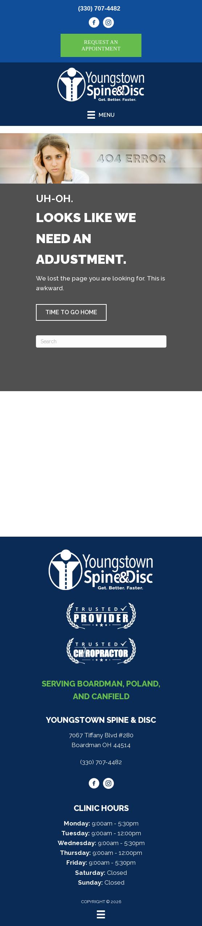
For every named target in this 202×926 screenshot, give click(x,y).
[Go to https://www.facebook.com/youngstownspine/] (93, 23)
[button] (71, 312)
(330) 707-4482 (99, 8)
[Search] (101, 341)
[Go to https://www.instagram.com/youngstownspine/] (108, 23)
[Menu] (101, 914)
